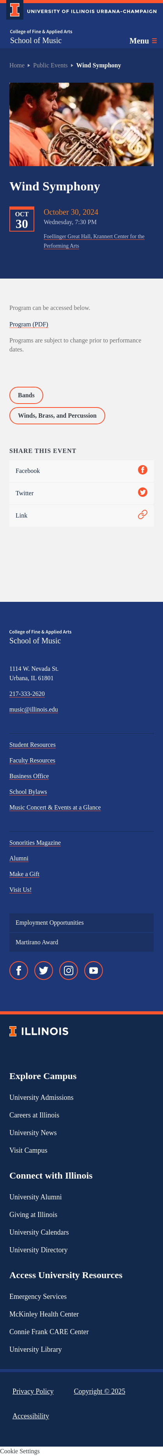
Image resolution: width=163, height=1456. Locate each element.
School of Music (36, 40)
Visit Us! (20, 889)
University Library (35, 1349)
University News (33, 1133)
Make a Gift (24, 874)
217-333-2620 (27, 693)
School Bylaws (28, 791)
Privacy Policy (33, 1391)
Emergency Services (38, 1296)
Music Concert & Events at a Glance (55, 807)
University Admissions (41, 1097)
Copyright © (100, 1391)
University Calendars (39, 1232)
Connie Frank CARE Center (49, 1332)
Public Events (50, 65)
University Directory (38, 1250)
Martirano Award (37, 942)
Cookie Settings (20, 1451)
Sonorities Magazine (35, 842)
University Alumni (35, 1197)
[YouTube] (93, 970)
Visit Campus (28, 1150)
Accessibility (30, 1416)
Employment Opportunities (50, 922)
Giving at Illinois (33, 1215)
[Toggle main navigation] (143, 41)
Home (17, 65)
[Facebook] (18, 970)
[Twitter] (43, 970)
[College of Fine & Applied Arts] (41, 32)
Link (81, 516)
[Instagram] (68, 970)
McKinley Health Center (44, 1314)
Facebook (81, 471)
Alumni (18, 858)
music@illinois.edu (33, 709)
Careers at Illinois (34, 1115)
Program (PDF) (28, 324)
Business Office (29, 776)
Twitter (81, 493)
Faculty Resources (32, 760)
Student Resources (32, 744)
